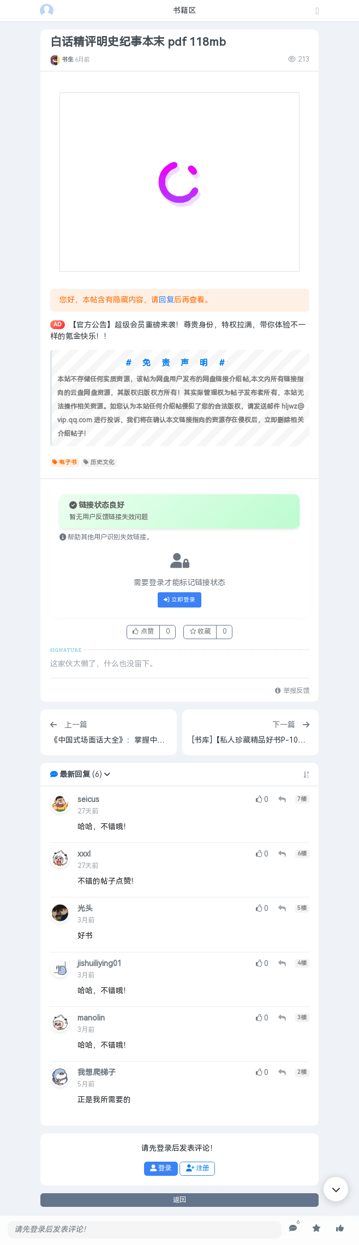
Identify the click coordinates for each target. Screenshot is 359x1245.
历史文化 (99, 462)
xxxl (84, 854)
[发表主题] (317, 11)
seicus (88, 799)
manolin (91, 1018)
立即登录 (179, 600)
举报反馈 (292, 691)
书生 (68, 59)
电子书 (64, 462)
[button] (107, 774)
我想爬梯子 (96, 1072)
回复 (166, 300)
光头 (85, 908)
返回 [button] (179, 1200)
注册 (197, 1168)
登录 (160, 1168)
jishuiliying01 (99, 963)
